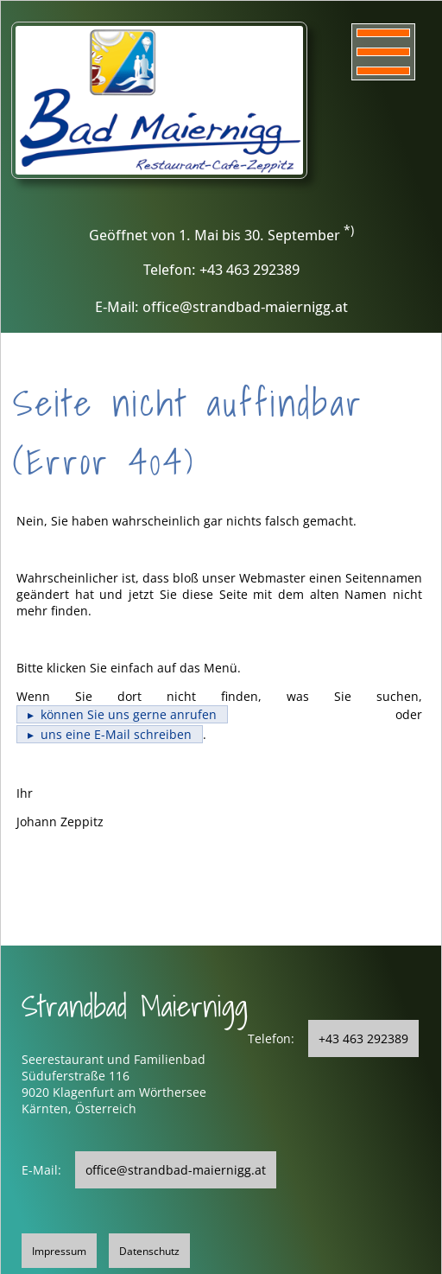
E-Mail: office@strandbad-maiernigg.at (221, 306)
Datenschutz (149, 1251)
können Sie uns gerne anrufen (129, 714)
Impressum (59, 1251)
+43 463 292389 (363, 1038)
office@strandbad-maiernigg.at (175, 1170)
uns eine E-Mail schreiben (116, 734)
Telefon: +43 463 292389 (221, 269)
